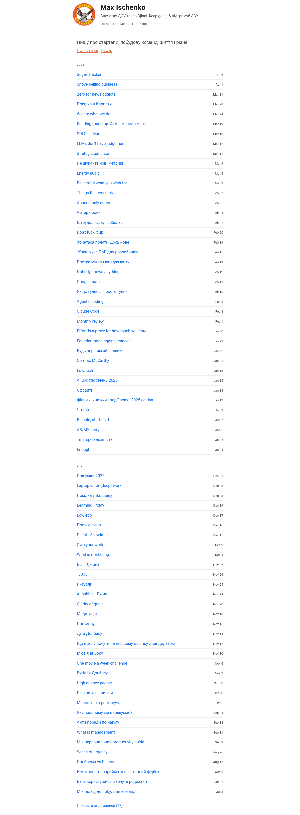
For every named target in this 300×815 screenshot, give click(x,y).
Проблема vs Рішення (97, 761)
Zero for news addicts (96, 94)
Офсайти (85, 390)
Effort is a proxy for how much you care (111, 331)
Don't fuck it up (90, 232)
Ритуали (84, 584)
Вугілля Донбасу (92, 673)
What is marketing (93, 554)
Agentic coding (90, 301)
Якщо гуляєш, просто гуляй (102, 291)
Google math (88, 281)
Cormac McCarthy (93, 360)
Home (105, 24)
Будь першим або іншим (99, 350)
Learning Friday (90, 505)
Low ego (84, 515)
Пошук (106, 50)
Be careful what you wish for (102, 183)
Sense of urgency (92, 752)
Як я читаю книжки (95, 692)
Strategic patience (93, 153)
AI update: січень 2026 (97, 380)
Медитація (87, 613)
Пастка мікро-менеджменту (103, 262)
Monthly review (90, 321)
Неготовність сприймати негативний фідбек (118, 771)
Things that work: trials (97, 192)
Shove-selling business (97, 84)
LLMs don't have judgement (101, 143)
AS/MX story (88, 429)
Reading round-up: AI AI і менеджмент (111, 123)
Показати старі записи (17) (99, 806)
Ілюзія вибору (90, 653)
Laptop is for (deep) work (99, 485)
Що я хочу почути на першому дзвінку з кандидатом (126, 643)
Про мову (86, 623)
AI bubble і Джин (92, 594)
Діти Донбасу (89, 633)
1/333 (82, 574)
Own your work (90, 544)
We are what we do (93, 114)
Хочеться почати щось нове (103, 242)
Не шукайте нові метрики (100, 163)
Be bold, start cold (93, 419)
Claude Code (88, 311)
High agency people (94, 683)
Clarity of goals (90, 604)
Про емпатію (89, 525)
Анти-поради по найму (98, 722)
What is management (96, 732)
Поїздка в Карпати (94, 104)
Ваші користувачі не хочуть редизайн (112, 781)
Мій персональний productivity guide (110, 742)
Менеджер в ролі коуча (98, 702)
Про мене (120, 24)
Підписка (139, 24)
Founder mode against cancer (103, 341)
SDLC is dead (88, 133)
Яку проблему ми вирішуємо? (104, 712)
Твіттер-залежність (95, 439)
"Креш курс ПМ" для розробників (108, 252)
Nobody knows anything (98, 271)
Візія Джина (88, 564)
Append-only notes (93, 202)
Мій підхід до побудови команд (106, 791)
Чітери (83, 410)
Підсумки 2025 (91, 475)
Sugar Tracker (89, 74)
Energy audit (88, 173)
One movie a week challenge (102, 663)
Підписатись (87, 50)
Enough (83, 449)
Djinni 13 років (90, 535)
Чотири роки (89, 212)
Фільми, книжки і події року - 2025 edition (115, 400)
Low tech (85, 370)
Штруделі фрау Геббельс (100, 222)
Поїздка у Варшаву (94, 495)
